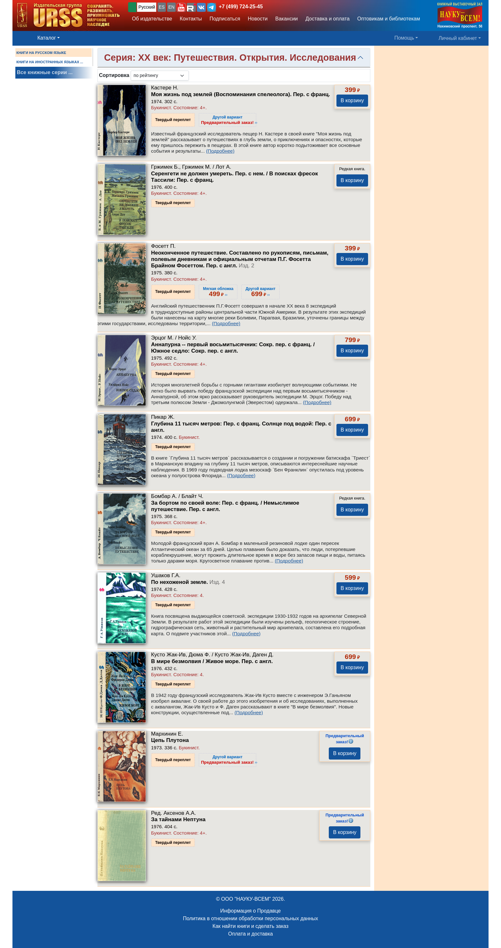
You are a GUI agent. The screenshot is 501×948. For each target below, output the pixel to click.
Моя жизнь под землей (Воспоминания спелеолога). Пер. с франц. (240, 94)
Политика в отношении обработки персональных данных (250, 918)
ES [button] (162, 7)
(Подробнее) (220, 151)
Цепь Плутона (170, 740)
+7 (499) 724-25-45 (241, 6)
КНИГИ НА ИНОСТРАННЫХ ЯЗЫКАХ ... (49, 62)
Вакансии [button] (286, 18)
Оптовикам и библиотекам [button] (388, 18)
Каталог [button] (46, 38)
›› (229, 120)
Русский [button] (146, 7)
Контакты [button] (191, 18)
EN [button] (171, 7)
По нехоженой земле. (188, 582)
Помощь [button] (404, 38)
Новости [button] (258, 18)
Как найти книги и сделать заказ (250, 926)
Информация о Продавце (250, 911)
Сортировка (114, 75)
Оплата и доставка (250, 934)
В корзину (352, 100)
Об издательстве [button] (152, 18)
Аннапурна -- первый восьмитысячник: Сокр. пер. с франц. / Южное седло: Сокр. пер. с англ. (233, 347)
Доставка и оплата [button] (327, 18)
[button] (181, 7)
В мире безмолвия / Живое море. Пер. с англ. (212, 661)
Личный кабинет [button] (458, 38)
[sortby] (160, 75)
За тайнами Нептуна (178, 819)
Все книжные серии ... (45, 72)
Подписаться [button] (225, 18)
